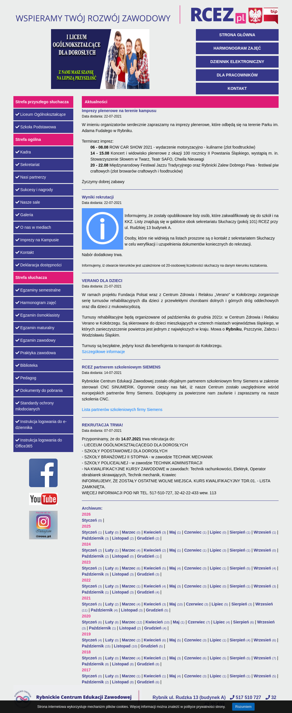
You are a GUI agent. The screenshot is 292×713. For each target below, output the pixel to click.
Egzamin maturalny (34, 327)
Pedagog (25, 378)
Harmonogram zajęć (237, 48)
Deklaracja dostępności (38, 265)
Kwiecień (155, 532)
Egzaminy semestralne (38, 290)
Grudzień (148, 538)
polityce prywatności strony (204, 707)
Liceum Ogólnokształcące (40, 114)
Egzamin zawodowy (35, 340)
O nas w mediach (33, 227)
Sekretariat (27, 164)
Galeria (24, 214)
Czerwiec (195, 532)
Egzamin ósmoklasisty (37, 315)
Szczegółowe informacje (103, 351)
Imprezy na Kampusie (37, 240)
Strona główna (237, 35)
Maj (175, 532)
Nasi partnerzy (30, 177)
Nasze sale (27, 202)
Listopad (123, 538)
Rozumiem (243, 707)
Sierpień (240, 532)
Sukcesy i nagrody (34, 189)
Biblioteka (26, 365)
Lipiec (218, 532)
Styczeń (92, 520)
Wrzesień (265, 532)
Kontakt (237, 88)
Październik (95, 538)
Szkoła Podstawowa (35, 127)
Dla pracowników (237, 75)
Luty (112, 532)
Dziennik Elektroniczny (237, 61)
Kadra (23, 152)
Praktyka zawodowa (35, 353)
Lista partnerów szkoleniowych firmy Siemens (122, 409)
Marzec (131, 532)
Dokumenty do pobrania (39, 390)
